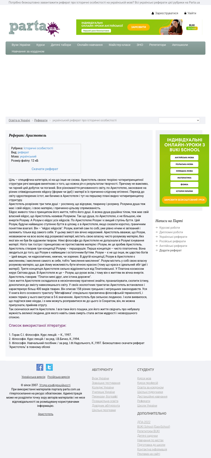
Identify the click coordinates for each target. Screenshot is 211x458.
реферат (23, 152)
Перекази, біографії (104, 396)
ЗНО (140, 44)
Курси (40, 44)
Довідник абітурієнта (106, 405)
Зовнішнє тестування (106, 383)
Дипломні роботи (171, 232)
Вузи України (21, 44)
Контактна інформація (152, 449)
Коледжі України (103, 387)
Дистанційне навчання (152, 396)
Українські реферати (173, 236)
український (28, 156)
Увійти (190, 13)
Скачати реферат (45, 169)
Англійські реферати (173, 245)
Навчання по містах (150, 440)
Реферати (40, 120)
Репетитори (157, 44)
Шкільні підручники (150, 392)
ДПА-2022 (143, 422)
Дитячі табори (61, 44)
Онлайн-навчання (90, 44)
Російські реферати (172, 241)
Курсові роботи (169, 227)
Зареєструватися (165, 13)
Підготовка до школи (151, 444)
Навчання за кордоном (28, 51)
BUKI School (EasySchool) (153, 426)
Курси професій (147, 383)
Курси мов (144, 378)
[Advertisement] (105, 86)
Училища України (103, 392)
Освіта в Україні (19, 120)
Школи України (147, 405)
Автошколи (180, 44)
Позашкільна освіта (105, 401)
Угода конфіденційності (54, 385)
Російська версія (58, 377)
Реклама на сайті (148, 454)
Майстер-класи (119, 44)
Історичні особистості (38, 148)
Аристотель (45, 414)
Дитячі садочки (147, 435)
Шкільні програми (104, 410)
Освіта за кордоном (150, 387)
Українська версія (33, 377)
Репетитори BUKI (148, 431)
